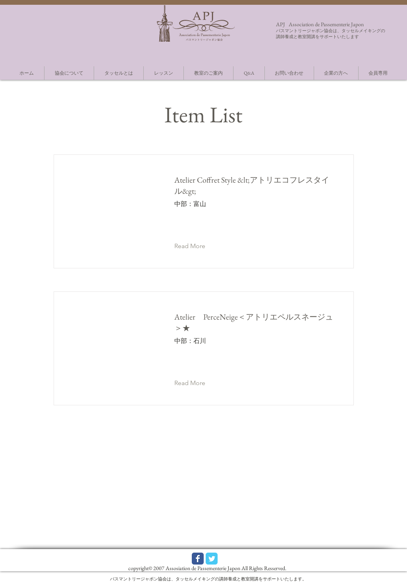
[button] (196, 246)
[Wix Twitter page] (212, 559)
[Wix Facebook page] (198, 559)
